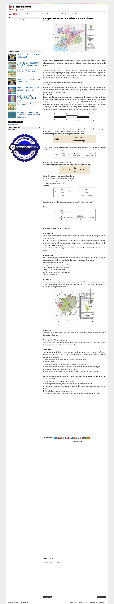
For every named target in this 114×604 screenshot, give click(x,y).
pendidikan (76, 14)
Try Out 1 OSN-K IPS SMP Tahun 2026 (28, 80)
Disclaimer (102, 602)
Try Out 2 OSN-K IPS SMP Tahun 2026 (28, 56)
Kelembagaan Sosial (26, 104)
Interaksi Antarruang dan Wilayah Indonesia (28, 89)
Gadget (29, 14)
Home (14, 14)
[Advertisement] (74, 416)
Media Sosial (46, 14)
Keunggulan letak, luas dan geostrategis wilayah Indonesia (28, 114)
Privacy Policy (93, 602)
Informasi (37, 14)
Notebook (56, 14)
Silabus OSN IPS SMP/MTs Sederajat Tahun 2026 (28, 98)
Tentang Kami (82, 602)
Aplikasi (21, 14)
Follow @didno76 (14, 124)
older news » (101, 597)
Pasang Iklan (72, 602)
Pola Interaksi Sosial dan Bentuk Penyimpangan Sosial (28, 65)
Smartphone (66, 14)
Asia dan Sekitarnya (26, 71)
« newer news (47, 597)
